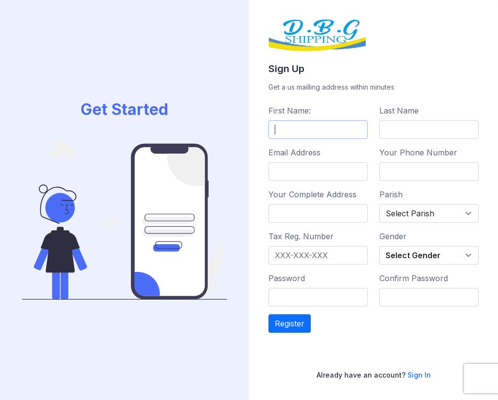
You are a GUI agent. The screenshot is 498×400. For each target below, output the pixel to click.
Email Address (294, 152)
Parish (391, 194)
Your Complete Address (312, 194)
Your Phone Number (418, 152)
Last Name (399, 110)
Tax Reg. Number (301, 236)
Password (286, 278)
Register (289, 323)
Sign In (419, 375)
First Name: (289, 110)
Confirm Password (413, 278)
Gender (393, 236)
